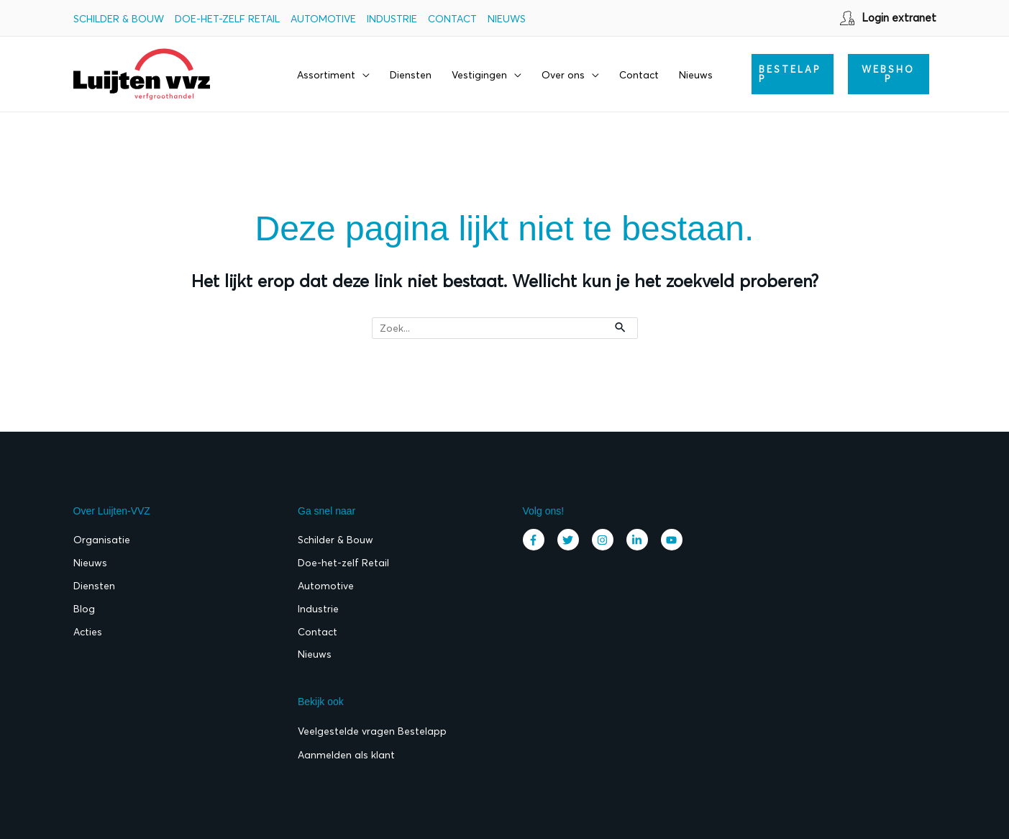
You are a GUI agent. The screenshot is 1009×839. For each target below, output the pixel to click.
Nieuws (507, 18)
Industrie (392, 18)
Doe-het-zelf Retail (227, 18)
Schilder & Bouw (118, 18)
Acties (87, 632)
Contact (452, 18)
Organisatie (101, 540)
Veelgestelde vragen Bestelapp (372, 732)
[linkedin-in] (640, 539)
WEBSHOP (888, 73)
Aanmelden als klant (346, 755)
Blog (84, 609)
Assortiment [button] (326, 74)
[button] (793, 74)
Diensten (411, 74)
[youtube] (673, 539)
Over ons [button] (563, 74)
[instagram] (606, 539)
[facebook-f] (537, 539)
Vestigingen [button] (479, 74)
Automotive (323, 18)
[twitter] (571, 539)
